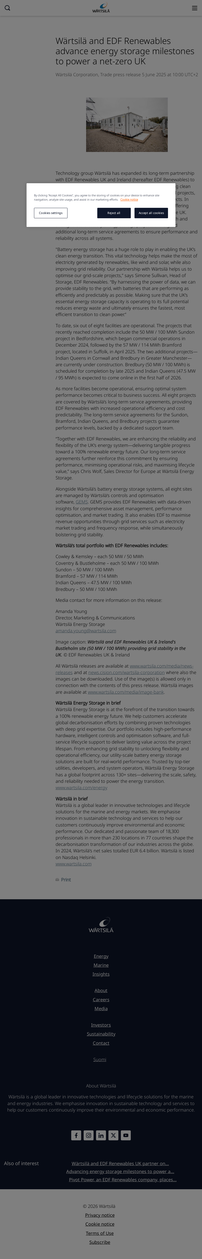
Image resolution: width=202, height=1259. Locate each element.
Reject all (113, 213)
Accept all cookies (151, 213)
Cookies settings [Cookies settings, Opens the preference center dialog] (50, 213)
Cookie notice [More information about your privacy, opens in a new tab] (129, 199)
